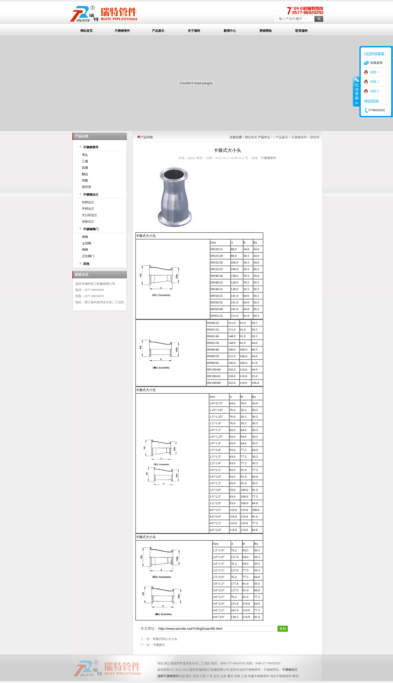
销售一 (374, 72)
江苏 (203, 676)
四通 (85, 168)
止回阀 (86, 243)
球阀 (85, 237)
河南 (237, 676)
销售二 (374, 81)
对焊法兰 (88, 202)
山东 (223, 676)
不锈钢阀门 (91, 229)
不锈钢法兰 (91, 194)
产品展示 (158, 31)
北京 (216, 676)
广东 (209, 676)
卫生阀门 (88, 256)
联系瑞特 (301, 31)
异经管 (86, 187)
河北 (196, 676)
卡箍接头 (159, 645)
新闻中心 (230, 31)
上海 (244, 676)
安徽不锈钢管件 (258, 676)
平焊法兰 (88, 209)
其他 (86, 264)
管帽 (85, 180)
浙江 (189, 676)
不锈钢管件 (122, 31)
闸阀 (85, 249)
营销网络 (265, 31)
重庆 (230, 676)
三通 (85, 161)
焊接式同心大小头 (165, 639)
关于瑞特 (194, 31)
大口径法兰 (89, 215)
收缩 (356, 91)
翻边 (85, 174)
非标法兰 (88, 221)
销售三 (374, 91)
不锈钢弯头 (271, 669)
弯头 (85, 155)
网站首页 (86, 31)
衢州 (295, 676)
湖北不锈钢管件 (281, 676)
